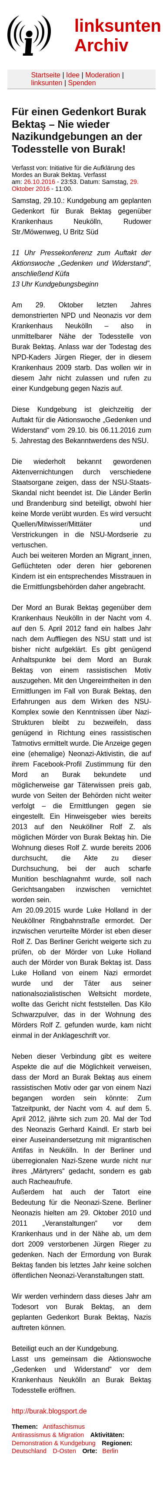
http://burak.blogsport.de (49, 1411)
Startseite (45, 75)
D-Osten (64, 1450)
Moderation (102, 75)
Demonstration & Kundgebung (54, 1443)
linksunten (46, 83)
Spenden (82, 83)
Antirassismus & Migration (48, 1434)
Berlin (110, 1450)
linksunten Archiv (117, 35)
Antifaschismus (64, 1426)
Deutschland (29, 1450)
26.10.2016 (39, 181)
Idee (73, 75)
